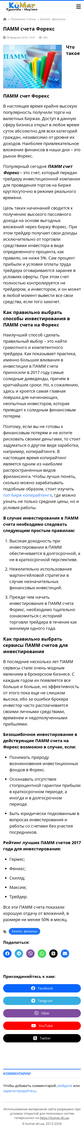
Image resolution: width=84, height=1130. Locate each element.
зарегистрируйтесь (19, 1090)
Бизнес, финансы (24, 931)
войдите (65, 1085)
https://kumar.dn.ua (54, 1118)
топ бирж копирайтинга (27, 495)
